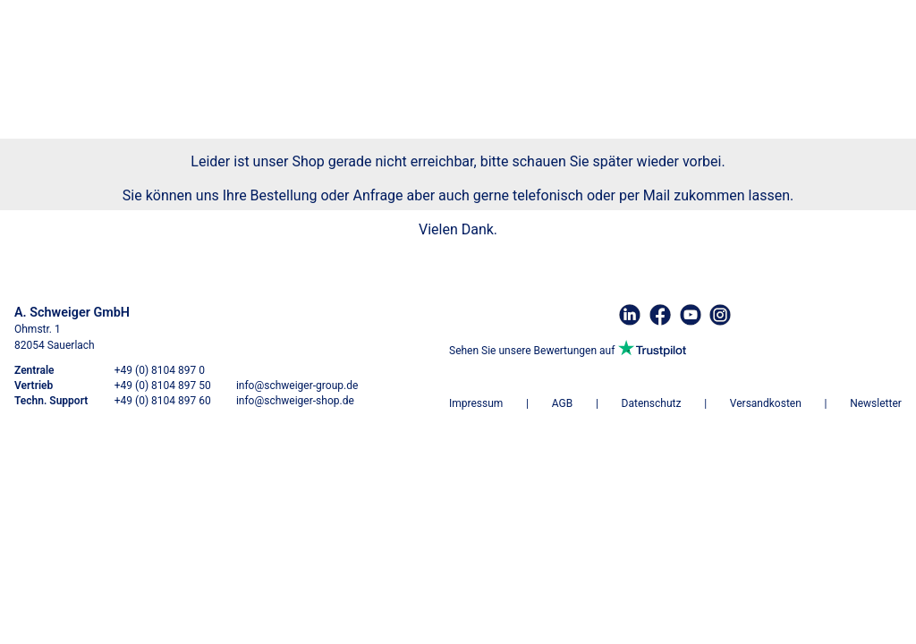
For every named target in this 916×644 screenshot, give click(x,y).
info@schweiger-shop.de (295, 400)
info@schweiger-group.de (297, 385)
